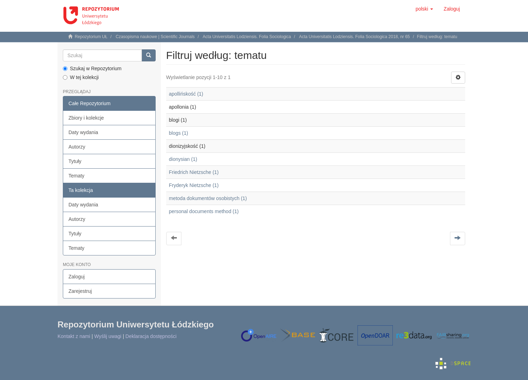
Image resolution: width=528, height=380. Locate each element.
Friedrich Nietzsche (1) (194, 172)
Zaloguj (76, 276)
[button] (424, 9)
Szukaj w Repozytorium (92, 68)
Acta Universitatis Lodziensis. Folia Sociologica (247, 36)
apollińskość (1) (186, 94)
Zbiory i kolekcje (86, 118)
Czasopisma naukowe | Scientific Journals (155, 36)
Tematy (76, 176)
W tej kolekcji (81, 77)
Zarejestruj (80, 291)
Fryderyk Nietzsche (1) (194, 185)
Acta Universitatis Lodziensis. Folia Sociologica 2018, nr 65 (354, 36)
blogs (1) (178, 133)
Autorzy (76, 147)
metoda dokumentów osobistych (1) (208, 198)
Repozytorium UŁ (91, 36)
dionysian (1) (183, 159)
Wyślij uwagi (107, 336)
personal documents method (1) (204, 211)
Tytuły (75, 161)
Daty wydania (83, 132)
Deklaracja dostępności (150, 336)
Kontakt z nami (74, 336)
